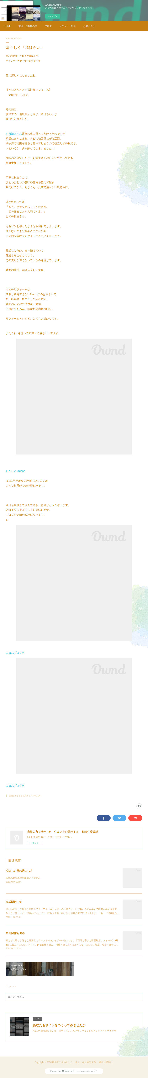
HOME (7, 26)
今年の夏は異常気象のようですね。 (24, 878)
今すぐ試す (53, 16)
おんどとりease (15, 470)
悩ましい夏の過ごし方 (19, 870)
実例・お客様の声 (27, 26)
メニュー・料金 (67, 26)
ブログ (48, 26)
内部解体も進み (15, 933)
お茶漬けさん (14, 133)
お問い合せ (89, 26)
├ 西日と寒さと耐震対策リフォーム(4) (23, 796)
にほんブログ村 (15, 652)
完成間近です (14, 901)
